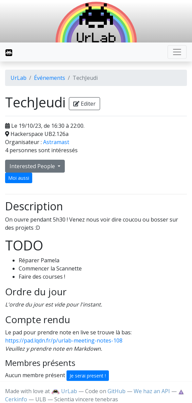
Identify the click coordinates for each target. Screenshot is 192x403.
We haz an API (152, 391)
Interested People (32, 166)
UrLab (18, 78)
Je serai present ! (88, 375)
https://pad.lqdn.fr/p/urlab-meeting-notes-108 (63, 340)
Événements (49, 78)
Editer (84, 103)
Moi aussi (18, 178)
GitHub (117, 391)
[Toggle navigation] (177, 52)
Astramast (56, 142)
